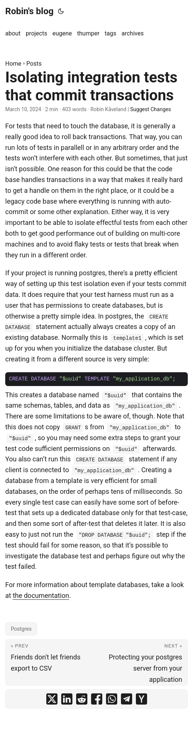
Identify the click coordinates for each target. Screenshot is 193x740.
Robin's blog (29, 11)
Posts (34, 63)
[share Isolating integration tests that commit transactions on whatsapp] (111, 699)
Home (13, 63)
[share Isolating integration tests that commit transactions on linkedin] (66, 699)
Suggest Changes (150, 109)
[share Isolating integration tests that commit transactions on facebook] (96, 699)
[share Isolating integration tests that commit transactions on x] (51, 699)
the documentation (41, 595)
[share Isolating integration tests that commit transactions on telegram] (126, 699)
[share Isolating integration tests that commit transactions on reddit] (81, 699)
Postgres (21, 629)
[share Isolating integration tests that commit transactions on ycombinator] (141, 699)
